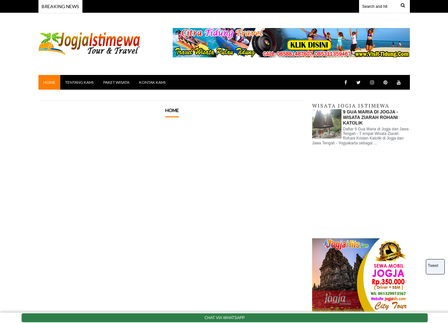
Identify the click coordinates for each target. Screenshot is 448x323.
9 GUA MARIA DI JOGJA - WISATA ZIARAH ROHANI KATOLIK (370, 117)
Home (172, 110)
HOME (49, 82)
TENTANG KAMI (79, 82)
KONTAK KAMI (152, 82)
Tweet (433, 265)
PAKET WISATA (116, 82)
